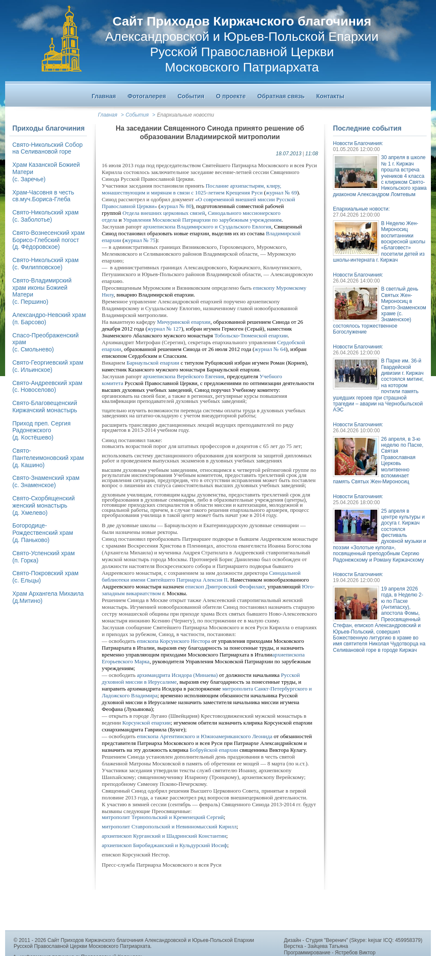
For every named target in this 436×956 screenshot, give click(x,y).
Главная (107, 115)
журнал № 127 (164, 328)
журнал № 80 (176, 206)
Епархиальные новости (185, 115)
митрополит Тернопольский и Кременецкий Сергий (163, 817)
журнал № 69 (281, 192)
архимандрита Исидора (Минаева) (177, 675)
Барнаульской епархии (152, 363)
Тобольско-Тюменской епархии (250, 335)
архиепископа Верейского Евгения (183, 376)
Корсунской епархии (146, 722)
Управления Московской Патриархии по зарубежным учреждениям (202, 220)
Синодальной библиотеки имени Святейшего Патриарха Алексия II (201, 576)
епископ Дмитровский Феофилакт (225, 586)
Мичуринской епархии (184, 322)
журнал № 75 (139, 240)
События (137, 115)
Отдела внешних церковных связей (164, 213)
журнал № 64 (270, 349)
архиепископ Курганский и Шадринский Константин (164, 836)
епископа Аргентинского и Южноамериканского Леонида (204, 736)
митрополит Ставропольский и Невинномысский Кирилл (169, 826)
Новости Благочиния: (358, 143)
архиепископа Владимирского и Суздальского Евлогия (207, 226)
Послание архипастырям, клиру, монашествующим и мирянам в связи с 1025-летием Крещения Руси (191, 189)
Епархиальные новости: (361, 209)
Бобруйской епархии (213, 750)
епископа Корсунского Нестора (173, 641)
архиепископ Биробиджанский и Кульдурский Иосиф (164, 845)
